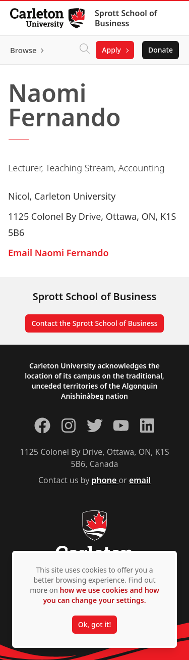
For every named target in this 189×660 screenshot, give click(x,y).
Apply (111, 50)
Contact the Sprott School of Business (94, 323)
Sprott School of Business (126, 18)
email (140, 480)
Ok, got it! (94, 624)
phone (105, 480)
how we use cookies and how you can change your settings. (101, 595)
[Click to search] (85, 50)
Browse (23, 50)
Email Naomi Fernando (58, 253)
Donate (160, 50)
